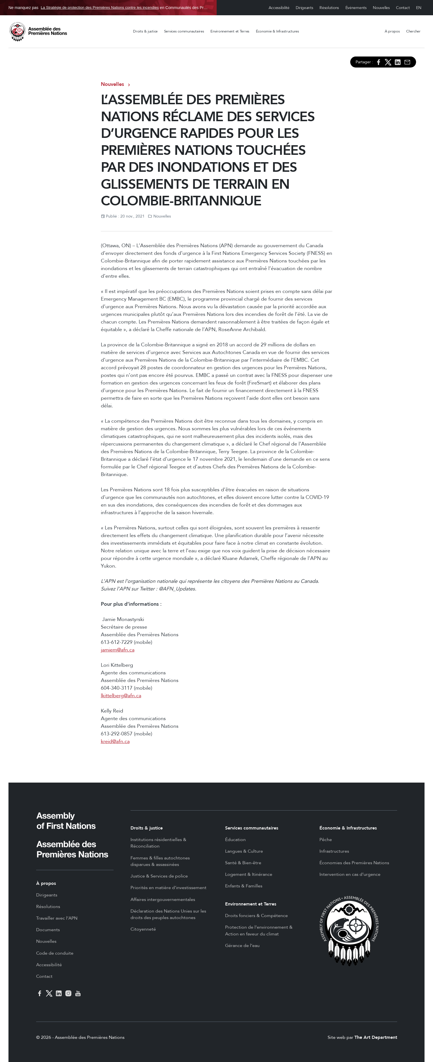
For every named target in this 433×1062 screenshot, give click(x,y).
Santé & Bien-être (243, 863)
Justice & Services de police (159, 876)
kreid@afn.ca (115, 741)
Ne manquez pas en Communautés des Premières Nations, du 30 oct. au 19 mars (108, 7)
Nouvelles (381, 7)
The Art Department (375, 1037)
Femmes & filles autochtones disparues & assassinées (160, 861)
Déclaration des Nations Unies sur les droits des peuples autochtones (168, 914)
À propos (392, 31)
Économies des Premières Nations (354, 863)
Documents (48, 930)
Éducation (235, 840)
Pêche (325, 840)
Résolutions (329, 7)
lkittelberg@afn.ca (121, 695)
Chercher (413, 31)
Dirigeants (304, 7)
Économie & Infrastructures (277, 31)
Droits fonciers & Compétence (256, 916)
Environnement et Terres (229, 31)
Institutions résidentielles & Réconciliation (158, 843)
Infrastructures (334, 851)
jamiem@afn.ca (117, 649)
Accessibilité (279, 7)
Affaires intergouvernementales (162, 899)
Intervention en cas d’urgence (349, 874)
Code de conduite (54, 953)
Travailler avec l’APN (56, 918)
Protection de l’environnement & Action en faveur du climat (259, 930)
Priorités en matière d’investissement (168, 888)
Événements (356, 7)
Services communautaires (184, 31)
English (419, 7)
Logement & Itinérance (248, 874)
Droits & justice (145, 31)
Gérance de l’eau (242, 945)
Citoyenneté (143, 929)
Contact (403, 7)
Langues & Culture (244, 851)
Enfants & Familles (243, 886)
